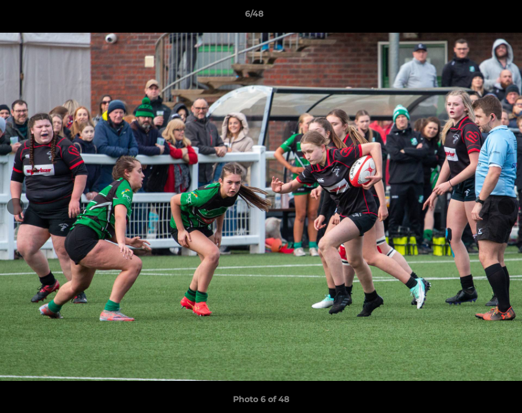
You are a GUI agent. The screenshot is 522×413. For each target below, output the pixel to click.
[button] (474, 16)
